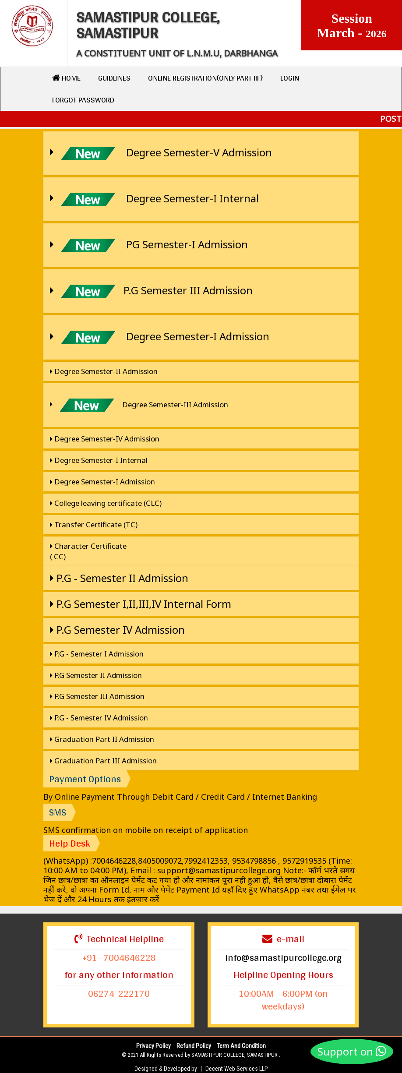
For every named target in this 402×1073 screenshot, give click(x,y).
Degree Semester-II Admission (104, 371)
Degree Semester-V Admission (161, 153)
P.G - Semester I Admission (97, 654)
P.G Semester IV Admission (117, 629)
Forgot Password (83, 99)
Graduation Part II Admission (102, 739)
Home (66, 78)
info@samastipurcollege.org (283, 957)
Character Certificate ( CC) (88, 551)
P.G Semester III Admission (151, 291)
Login (289, 78)
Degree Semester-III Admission (139, 405)
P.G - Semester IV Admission (99, 718)
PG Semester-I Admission (149, 245)
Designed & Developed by (165, 1068)
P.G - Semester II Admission (119, 578)
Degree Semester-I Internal (154, 199)
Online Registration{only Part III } (205, 78)
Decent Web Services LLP (236, 1068)
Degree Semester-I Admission (159, 337)
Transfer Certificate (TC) (94, 524)
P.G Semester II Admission (96, 675)
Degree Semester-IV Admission (104, 439)
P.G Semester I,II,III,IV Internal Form (140, 604)
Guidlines (114, 78)
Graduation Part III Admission (103, 760)
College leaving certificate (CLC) (106, 503)
